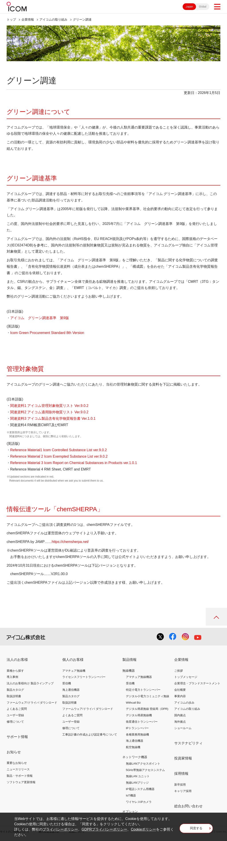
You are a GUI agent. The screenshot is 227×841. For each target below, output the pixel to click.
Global (202, 6)
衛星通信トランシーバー (142, 721)
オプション (130, 811)
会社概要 (180, 689)
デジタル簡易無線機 (139, 715)
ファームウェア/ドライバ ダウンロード (32, 702)
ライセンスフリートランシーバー (84, 677)
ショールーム (183, 728)
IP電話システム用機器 (140, 789)
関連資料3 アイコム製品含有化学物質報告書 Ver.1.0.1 (53, 418)
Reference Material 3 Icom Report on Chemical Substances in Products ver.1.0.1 (73, 463)
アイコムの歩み (184, 702)
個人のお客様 (73, 659)
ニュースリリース (18, 769)
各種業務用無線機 (137, 734)
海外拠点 (180, 721)
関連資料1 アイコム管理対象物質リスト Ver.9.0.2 (49, 406)
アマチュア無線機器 (139, 677)
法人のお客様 (17, 659)
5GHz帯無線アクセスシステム (145, 770)
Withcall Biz (133, 702)
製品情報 (129, 659)
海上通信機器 (71, 689)
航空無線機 (133, 747)
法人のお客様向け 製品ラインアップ (30, 683)
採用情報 (181, 773)
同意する (196, 828)
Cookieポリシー (143, 829)
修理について (15, 721)
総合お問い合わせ (188, 806)
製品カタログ (15, 689)
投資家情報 (183, 758)
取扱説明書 (14, 696)
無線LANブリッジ (137, 782)
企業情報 (28, 19)
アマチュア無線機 (73, 670)
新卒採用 (180, 784)
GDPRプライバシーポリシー (104, 829)
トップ (11, 19)
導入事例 (12, 677)
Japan (189, 6)
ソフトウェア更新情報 (21, 782)
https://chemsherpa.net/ (70, 542)
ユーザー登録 (15, 715)
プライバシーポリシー (60, 829)
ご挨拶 (178, 670)
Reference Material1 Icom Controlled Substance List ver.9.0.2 (58, 450)
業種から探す (15, 670)
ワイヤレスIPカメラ (139, 802)
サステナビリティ (188, 743)
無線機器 (128, 670)
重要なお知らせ (17, 763)
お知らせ (14, 752)
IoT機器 (131, 795)
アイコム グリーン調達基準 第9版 (40, 318)
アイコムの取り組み (53, 19)
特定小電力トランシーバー (143, 689)
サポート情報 (17, 737)
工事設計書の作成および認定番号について (89, 734)
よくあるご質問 (17, 708)
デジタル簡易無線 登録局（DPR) (147, 708)
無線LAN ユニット (138, 776)
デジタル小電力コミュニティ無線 (147, 696)
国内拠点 (180, 715)
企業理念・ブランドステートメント (197, 683)
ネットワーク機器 (134, 757)
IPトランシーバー (137, 728)
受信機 (66, 683)
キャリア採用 (183, 791)
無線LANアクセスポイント (143, 763)
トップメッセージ (185, 677)
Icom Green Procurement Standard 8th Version (47, 333)
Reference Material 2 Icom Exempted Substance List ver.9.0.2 (59, 456)
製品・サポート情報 (20, 775)
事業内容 (180, 696)
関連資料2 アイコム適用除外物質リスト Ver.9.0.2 (49, 412)
